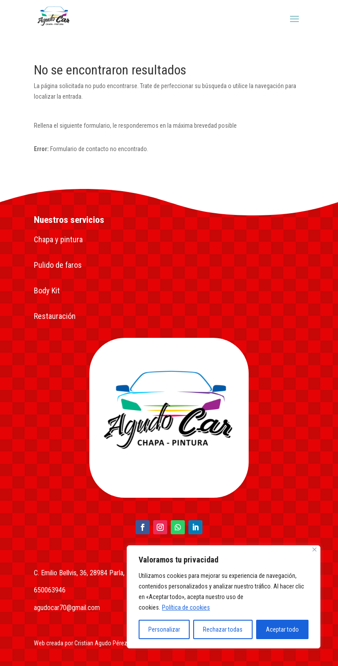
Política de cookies (186, 607)
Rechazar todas (222, 629)
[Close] (314, 549)
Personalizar (164, 629)
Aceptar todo (282, 629)
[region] (223, 596)
